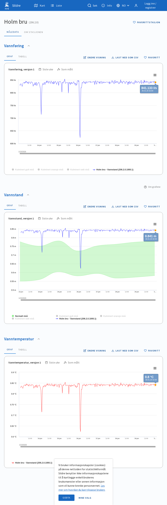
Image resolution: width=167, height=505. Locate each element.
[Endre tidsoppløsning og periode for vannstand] (95, 206)
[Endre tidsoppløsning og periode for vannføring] (95, 57)
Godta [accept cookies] (67, 497)
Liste (56, 5)
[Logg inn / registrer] (148, 5)
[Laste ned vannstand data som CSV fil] (125, 206)
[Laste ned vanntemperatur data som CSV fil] (125, 350)
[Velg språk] (124, 5)
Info (106, 5)
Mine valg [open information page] (85, 497)
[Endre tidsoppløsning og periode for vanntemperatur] (95, 350)
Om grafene (152, 186)
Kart (39, 5)
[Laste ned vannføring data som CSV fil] (125, 57)
